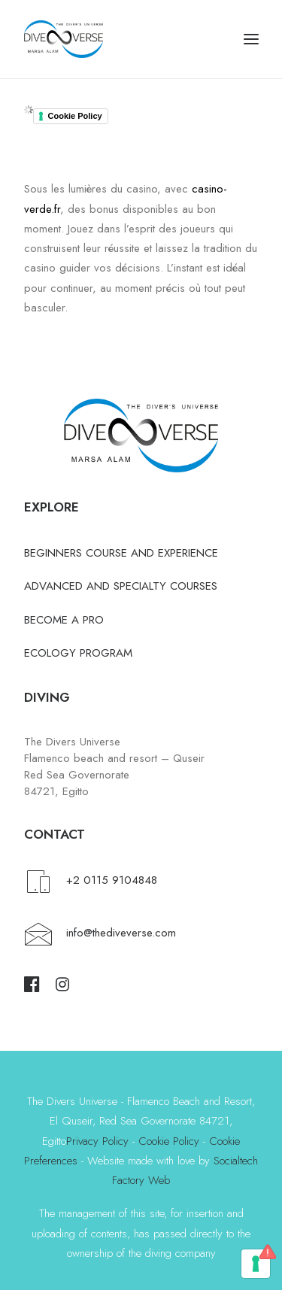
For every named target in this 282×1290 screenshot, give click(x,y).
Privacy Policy (97, 1141)
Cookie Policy (75, 115)
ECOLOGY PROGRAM (78, 653)
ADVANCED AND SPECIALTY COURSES (120, 586)
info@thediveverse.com (121, 932)
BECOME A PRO (64, 620)
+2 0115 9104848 (111, 880)
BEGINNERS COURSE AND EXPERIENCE (121, 553)
